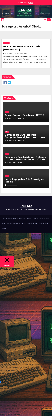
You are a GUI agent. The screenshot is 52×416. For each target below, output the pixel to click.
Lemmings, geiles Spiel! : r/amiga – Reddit (24, 180)
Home (3, 223)
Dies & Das (6, 42)
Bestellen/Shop (43, 223)
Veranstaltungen (32, 223)
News (6, 111)
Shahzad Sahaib (21, 53)
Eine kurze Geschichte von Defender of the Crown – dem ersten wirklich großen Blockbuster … (26, 159)
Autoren (9, 223)
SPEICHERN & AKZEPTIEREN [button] (10, 414)
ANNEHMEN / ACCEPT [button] (8, 249)
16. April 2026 (12, 118)
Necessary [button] (4, 379)
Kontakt (3, 228)
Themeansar (45, 218)
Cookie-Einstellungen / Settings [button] (14, 246)
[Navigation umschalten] (49, 20)
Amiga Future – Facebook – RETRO (25, 115)
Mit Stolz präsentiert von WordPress (14, 218)
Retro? (24, 223)
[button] (45, 20)
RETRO (26, 10)
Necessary (6, 382)
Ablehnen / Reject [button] (7, 252)
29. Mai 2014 (9, 53)
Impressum (16, 223)
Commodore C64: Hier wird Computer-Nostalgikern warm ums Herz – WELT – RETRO (25, 137)
